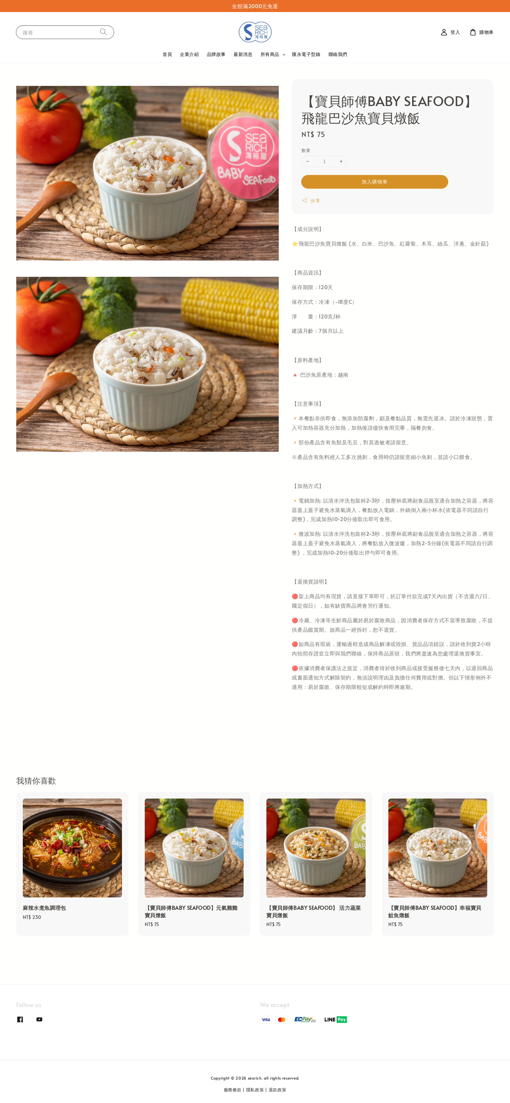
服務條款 (233, 1090)
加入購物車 (375, 181)
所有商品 (270, 54)
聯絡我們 (338, 54)
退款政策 (278, 1090)
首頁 (167, 54)
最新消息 (243, 54)
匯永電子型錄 (306, 54)
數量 (306, 150)
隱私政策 (255, 1090)
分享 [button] (311, 200)
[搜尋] (103, 32)
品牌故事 (216, 54)
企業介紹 (189, 54)
